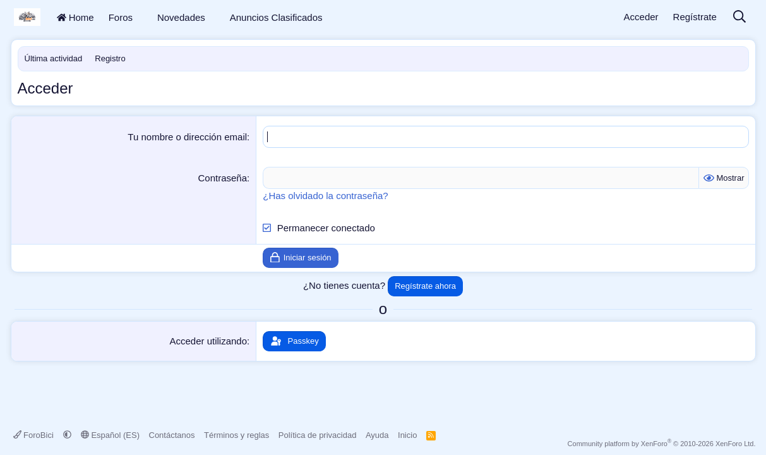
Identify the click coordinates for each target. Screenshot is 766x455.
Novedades (181, 17)
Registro (110, 58)
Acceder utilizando (208, 341)
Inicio (407, 435)
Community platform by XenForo (662, 443)
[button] (141, 17)
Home (75, 17)
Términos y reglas (236, 435)
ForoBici (34, 435)
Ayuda (377, 435)
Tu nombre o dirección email (187, 136)
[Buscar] (739, 17)
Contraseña (223, 178)
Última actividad (54, 58)
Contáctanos (172, 435)
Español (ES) (110, 435)
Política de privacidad (317, 435)
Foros (121, 17)
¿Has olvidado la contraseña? (325, 195)
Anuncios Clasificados (276, 17)
